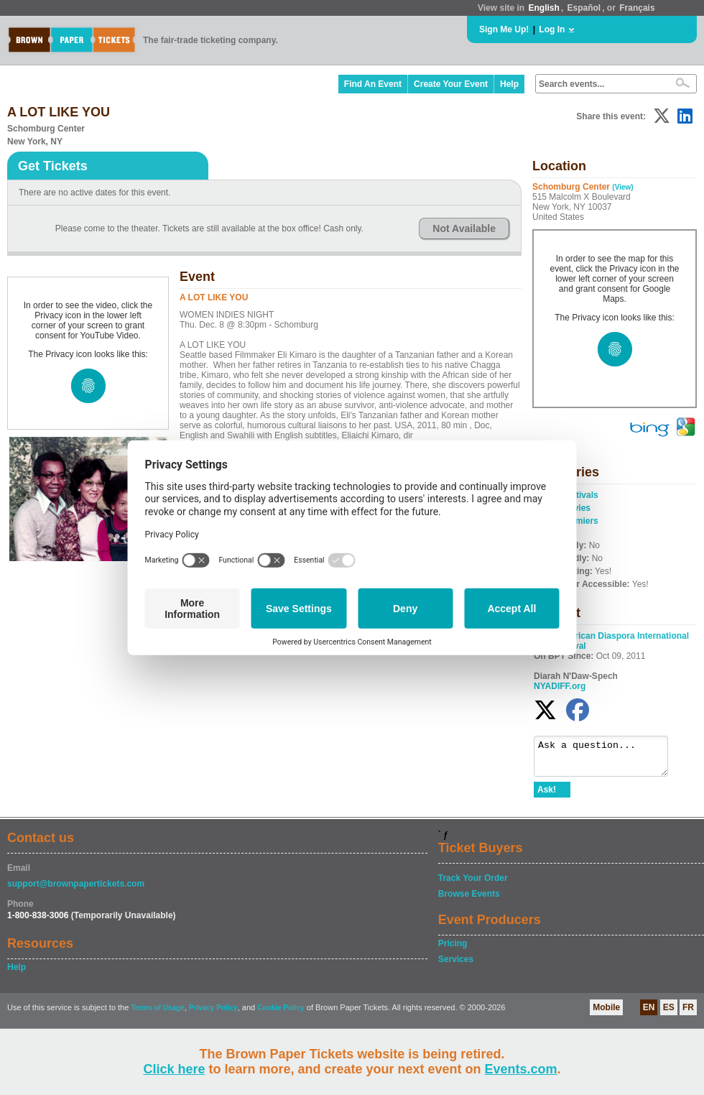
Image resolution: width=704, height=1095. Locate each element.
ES (669, 1014)
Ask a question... (608, 759)
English (543, 8)
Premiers (579, 521)
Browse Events (469, 900)
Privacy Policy (213, 1014)
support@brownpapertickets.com (75, 890)
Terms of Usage (157, 1014)
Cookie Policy (281, 1014)
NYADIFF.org (559, 686)
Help (509, 84)
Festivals (579, 495)
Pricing (453, 950)
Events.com (521, 1069)
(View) (622, 187)
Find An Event (373, 84)
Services (455, 966)
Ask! (546, 796)
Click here (174, 1069)
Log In (552, 29)
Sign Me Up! (504, 29)
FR (688, 1014)
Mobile (606, 1014)
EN (649, 1014)
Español (584, 8)
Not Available (464, 228)
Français (636, 8)
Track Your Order (473, 884)
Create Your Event (451, 84)
